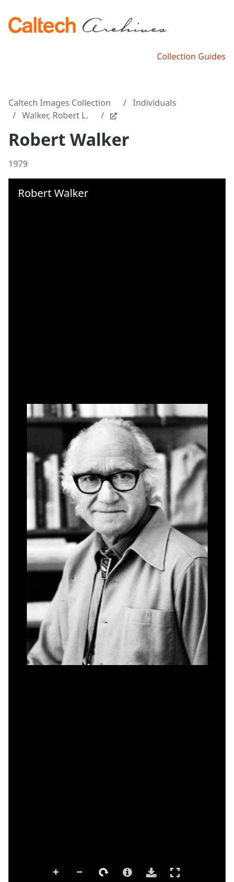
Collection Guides (191, 56)
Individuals (154, 102)
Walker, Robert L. (55, 115)
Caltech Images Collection (59, 102)
